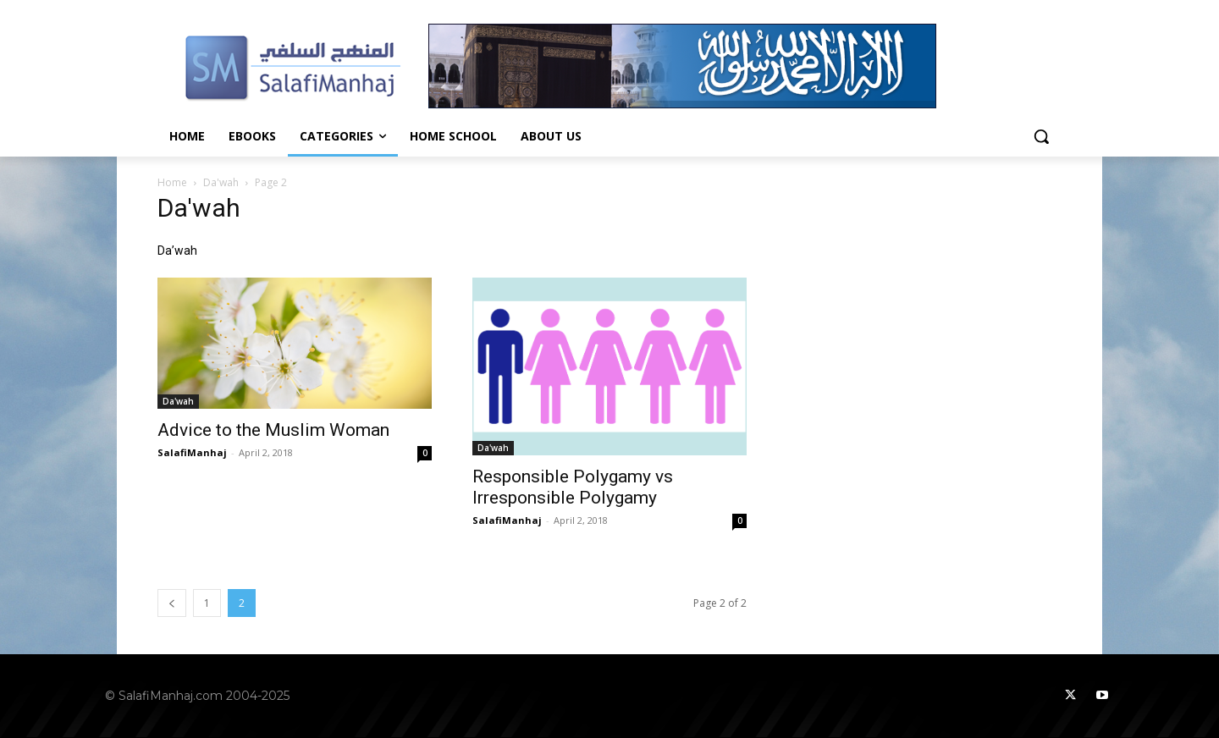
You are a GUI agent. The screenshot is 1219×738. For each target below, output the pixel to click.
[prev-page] (171, 603)
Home (172, 182)
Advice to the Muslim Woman (273, 430)
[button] (1041, 136)
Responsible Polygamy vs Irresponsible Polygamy (572, 487)
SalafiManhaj (192, 452)
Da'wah (221, 182)
